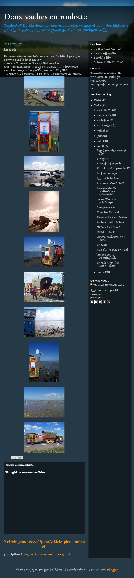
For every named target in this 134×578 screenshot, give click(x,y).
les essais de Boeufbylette (107, 256)
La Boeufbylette (105, 53)
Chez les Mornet (108, 212)
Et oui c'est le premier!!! (113, 169)
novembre (104, 115)
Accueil (44, 544)
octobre (103, 120)
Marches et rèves (108, 227)
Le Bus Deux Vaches (107, 49)
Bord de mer (105, 232)
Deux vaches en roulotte (45, 17)
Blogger (112, 570)
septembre (105, 126)
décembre (104, 110)
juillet (101, 131)
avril (101, 146)
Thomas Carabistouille (108, 285)
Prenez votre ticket (110, 183)
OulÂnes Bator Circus (108, 62)
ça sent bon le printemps (106, 201)
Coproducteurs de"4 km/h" (111, 238)
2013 (98, 105)
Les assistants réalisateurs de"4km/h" (106, 191)
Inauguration (105, 159)
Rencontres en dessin (112, 217)
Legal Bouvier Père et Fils (111, 152)
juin (100, 136)
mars (101, 272)
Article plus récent (21, 542)
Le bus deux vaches (110, 222)
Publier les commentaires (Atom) (47, 555)
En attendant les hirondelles (108, 264)
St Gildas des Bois (109, 164)
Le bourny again (108, 173)
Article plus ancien (67, 542)
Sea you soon (106, 207)
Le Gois (102, 245)
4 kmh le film (102, 58)
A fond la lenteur (108, 178)
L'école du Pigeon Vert (112, 250)
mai (100, 141)
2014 (98, 100)
